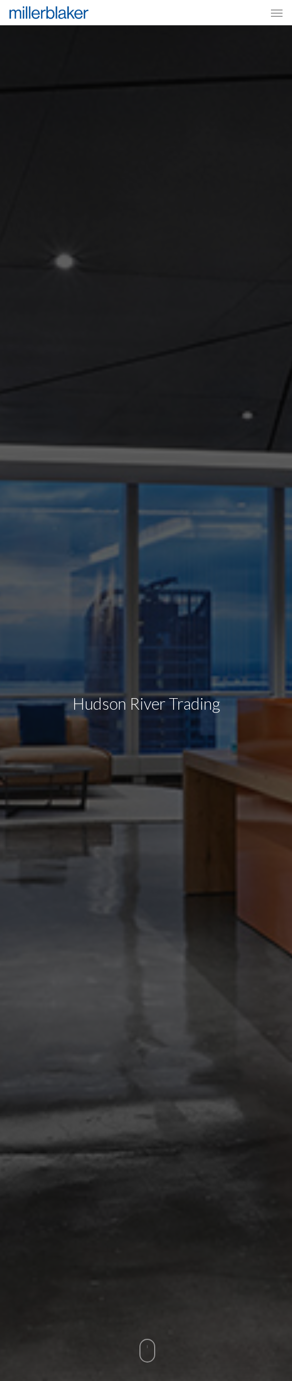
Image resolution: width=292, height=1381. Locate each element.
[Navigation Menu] (277, 12)
